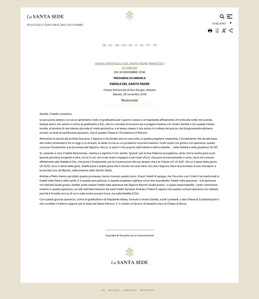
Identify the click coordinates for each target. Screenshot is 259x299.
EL (110, 45)
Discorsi (53, 25)
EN (117, 45)
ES (124, 45)
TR (155, 45)
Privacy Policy (147, 290)
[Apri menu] (229, 16)
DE (104, 45)
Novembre (75, 25)
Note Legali (114, 290)
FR (130, 45)
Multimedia (129, 100)
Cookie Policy (130, 290)
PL (142, 45)
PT (148, 45)
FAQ (103, 290)
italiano (219, 24)
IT (136, 45)
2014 (64, 25)
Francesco (36, 25)
